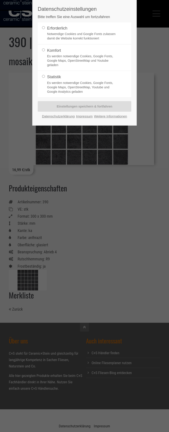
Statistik (82, 84)
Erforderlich (82, 33)
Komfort (82, 57)
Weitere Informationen (110, 116)
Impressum (84, 116)
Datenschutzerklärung (58, 116)
